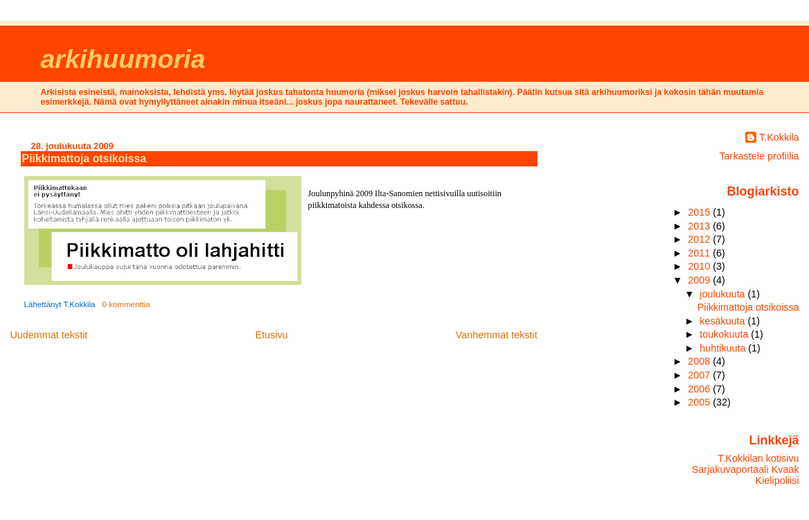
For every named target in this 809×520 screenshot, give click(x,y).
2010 (700, 266)
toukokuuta (725, 334)
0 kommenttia (126, 304)
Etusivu (271, 334)
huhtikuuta (724, 348)
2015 (700, 212)
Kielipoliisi (777, 480)
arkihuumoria (122, 58)
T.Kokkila (779, 137)
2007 (700, 375)
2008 (700, 361)
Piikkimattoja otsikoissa (84, 158)
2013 (700, 226)
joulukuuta (723, 294)
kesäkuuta (723, 321)
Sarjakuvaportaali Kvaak (745, 469)
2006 (700, 389)
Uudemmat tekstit (48, 334)
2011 (700, 253)
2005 (700, 402)
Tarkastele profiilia (759, 156)
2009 (700, 280)
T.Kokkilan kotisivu (758, 458)
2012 (700, 239)
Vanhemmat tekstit (496, 334)
